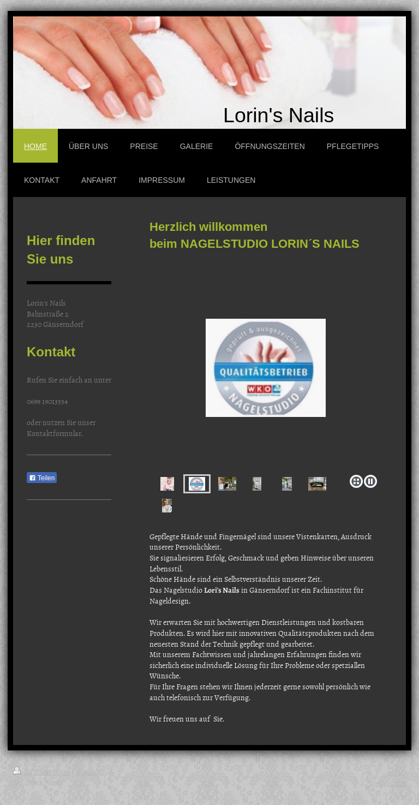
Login (396, 771)
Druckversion (42, 771)
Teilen (42, 478)
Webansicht (387, 783)
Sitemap (90, 771)
